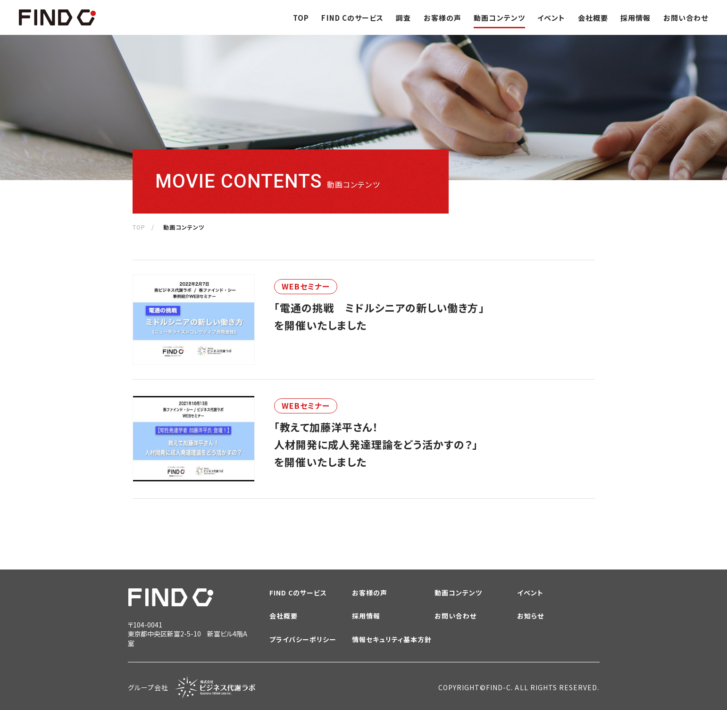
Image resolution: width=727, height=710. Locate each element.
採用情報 (635, 17)
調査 (403, 17)
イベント (551, 17)
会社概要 (593, 17)
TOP (301, 17)
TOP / (143, 227)
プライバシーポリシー (303, 639)
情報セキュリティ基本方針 (392, 639)
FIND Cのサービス (352, 17)
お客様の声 (442, 17)
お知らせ (530, 615)
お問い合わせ (685, 17)
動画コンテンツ (499, 17)
